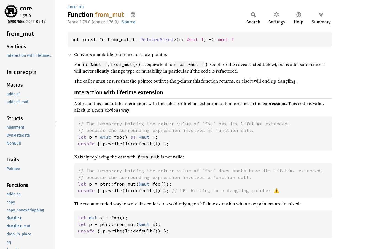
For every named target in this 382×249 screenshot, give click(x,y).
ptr (82, 6)
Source (129, 22)
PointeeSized (156, 39)
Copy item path (133, 14)
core (26, 8)
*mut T (225, 39)
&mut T (195, 39)
